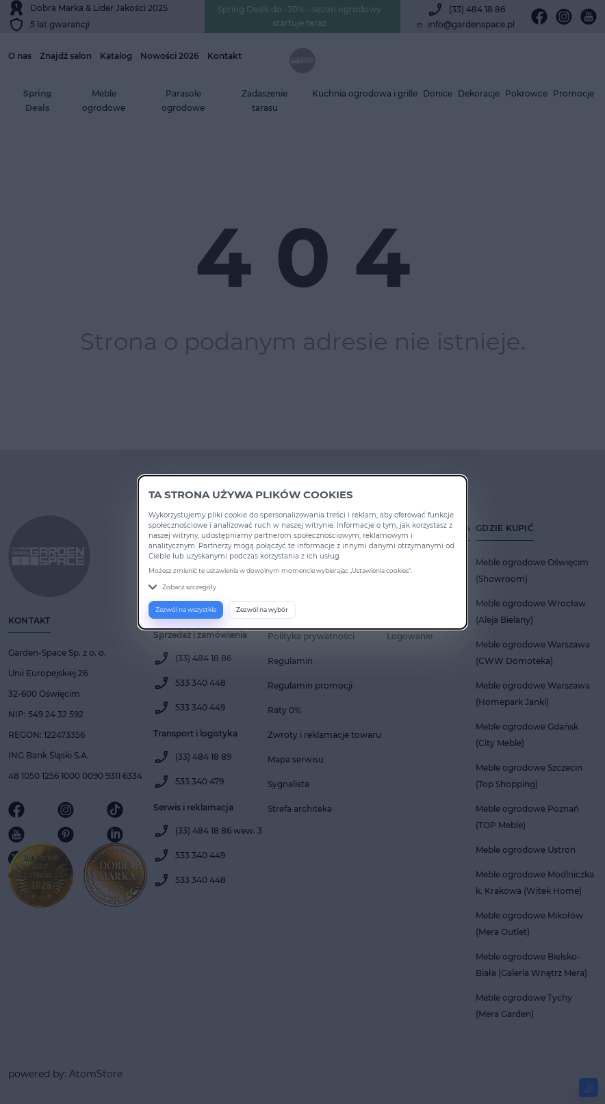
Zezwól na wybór (262, 609)
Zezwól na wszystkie (185, 609)
